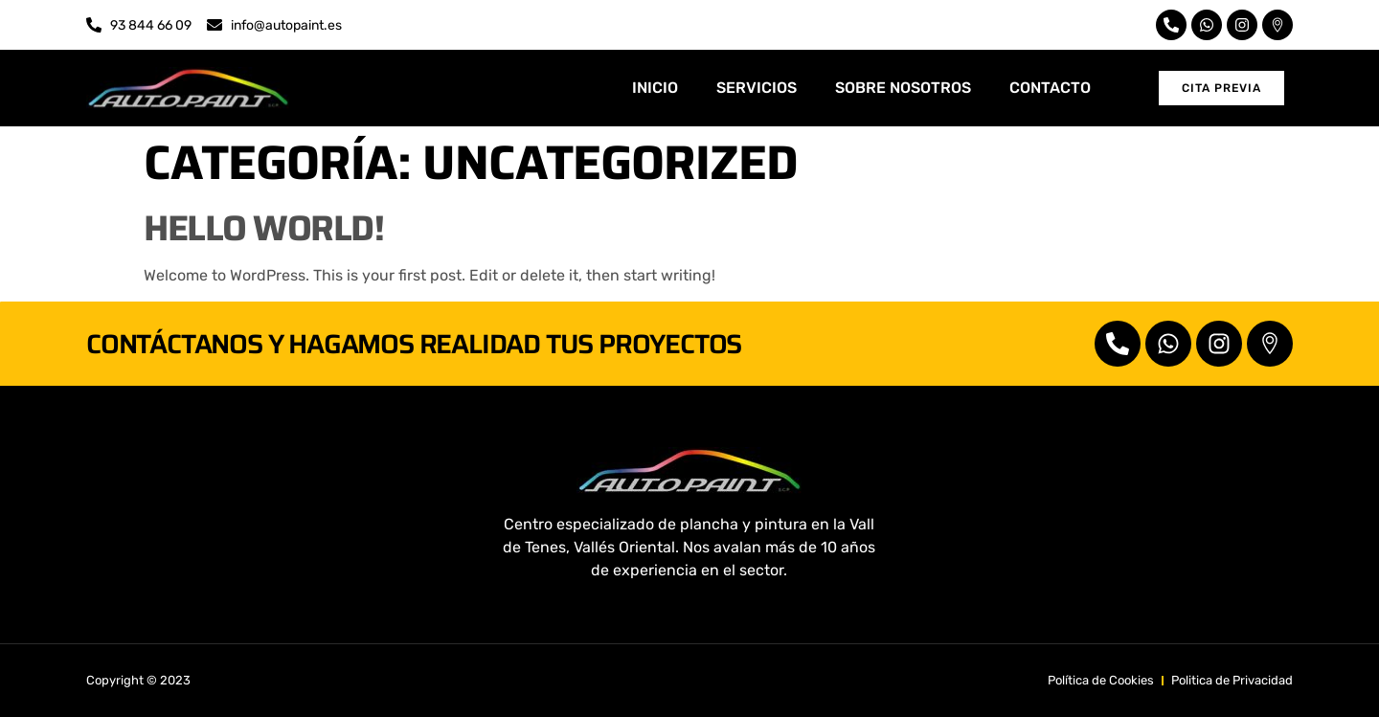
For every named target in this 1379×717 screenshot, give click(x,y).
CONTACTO (1050, 87)
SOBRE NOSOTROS (903, 87)
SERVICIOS (756, 87)
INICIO (655, 87)
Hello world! (263, 228)
